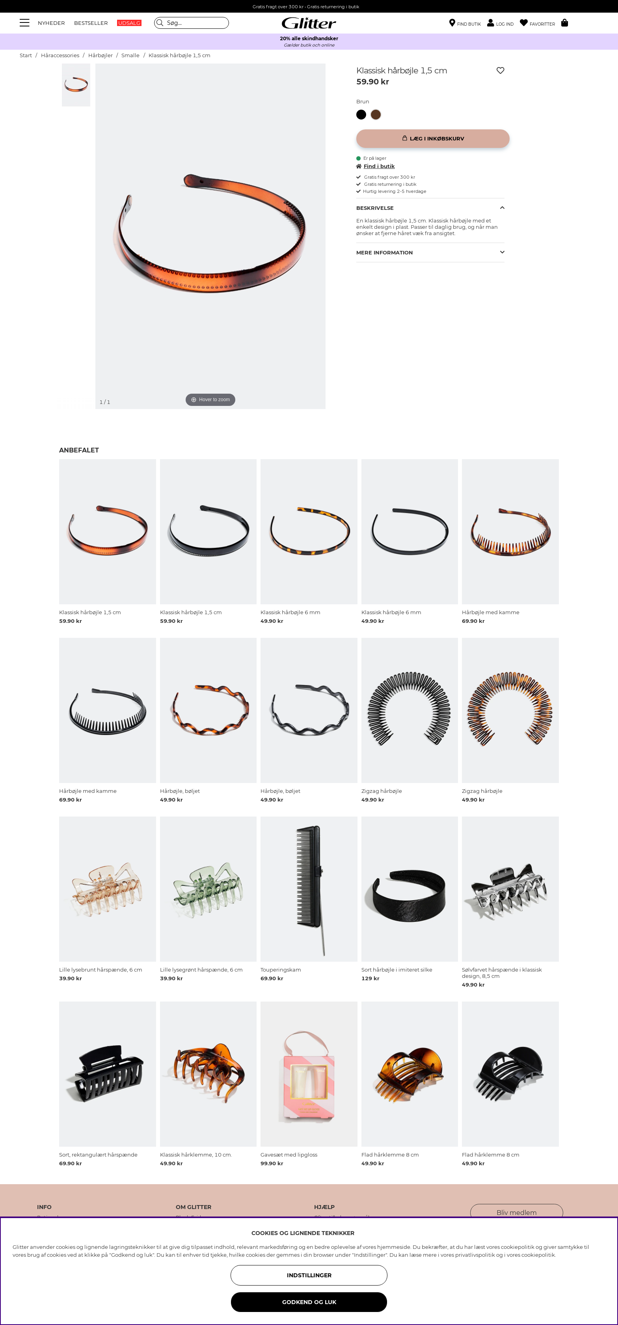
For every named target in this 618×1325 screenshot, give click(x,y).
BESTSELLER (91, 23)
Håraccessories (60, 55)
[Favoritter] (540, 23)
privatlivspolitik (475, 1255)
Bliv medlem (517, 1213)
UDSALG (129, 23)
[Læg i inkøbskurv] (433, 138)
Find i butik (375, 166)
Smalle (130, 55)
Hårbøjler (100, 55)
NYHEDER (51, 23)
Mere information (384, 252)
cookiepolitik (538, 1255)
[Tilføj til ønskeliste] (500, 71)
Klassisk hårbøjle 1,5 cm (179, 55)
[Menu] (26, 22)
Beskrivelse (375, 208)
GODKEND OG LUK (309, 1302)
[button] (503, 23)
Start (26, 55)
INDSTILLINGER (309, 1275)
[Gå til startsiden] (309, 23)
